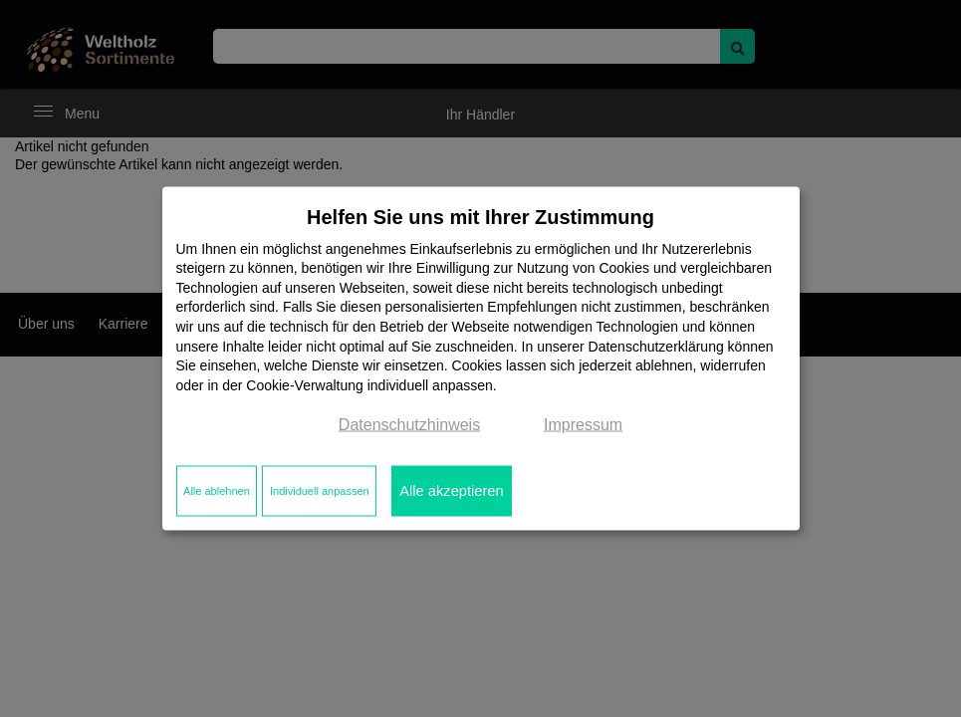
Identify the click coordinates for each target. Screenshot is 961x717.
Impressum (583, 424)
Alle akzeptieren (451, 491)
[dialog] (481, 359)
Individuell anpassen (319, 491)
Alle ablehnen (216, 491)
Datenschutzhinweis (409, 424)
